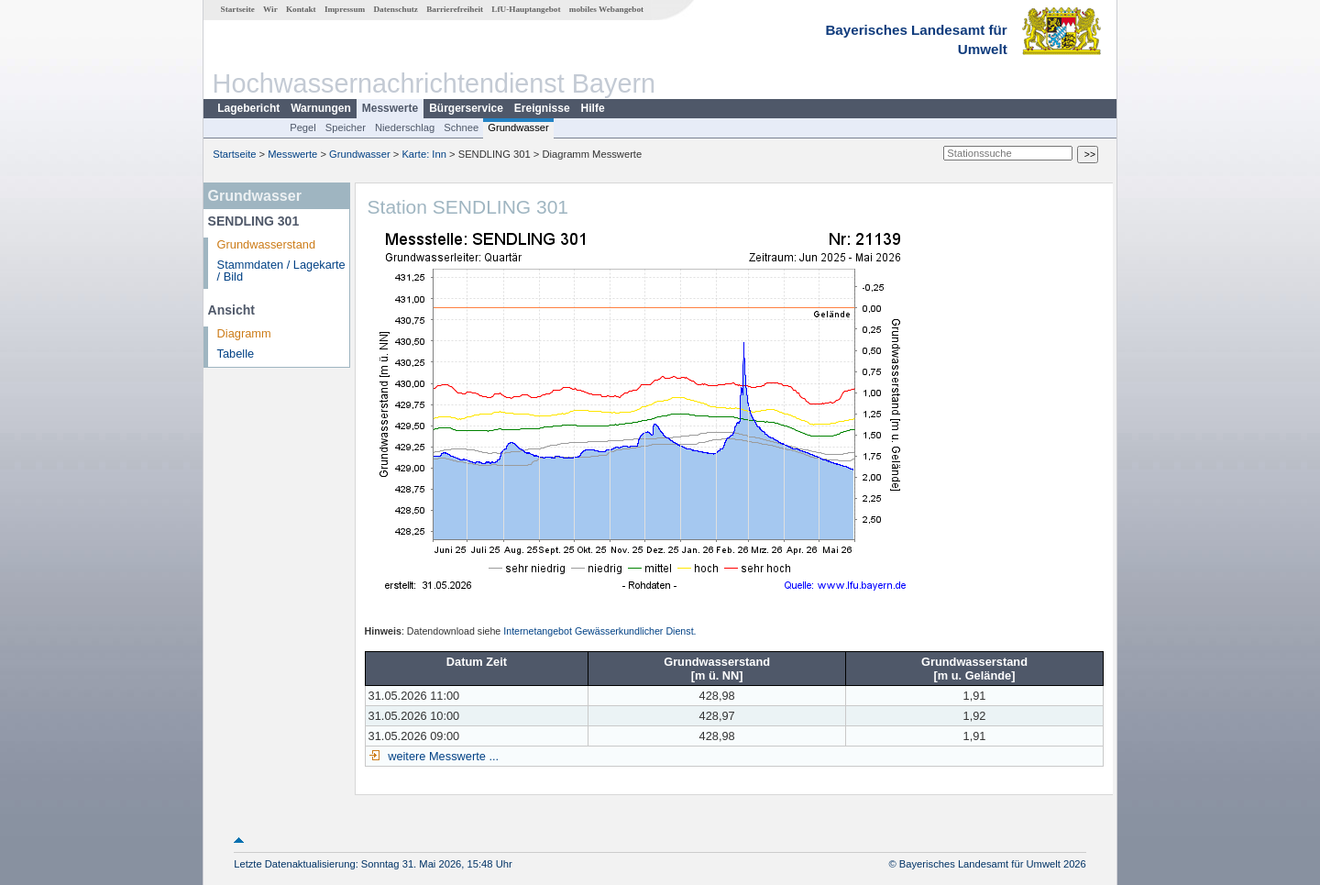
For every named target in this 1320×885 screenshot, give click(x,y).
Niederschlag (404, 127)
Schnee (461, 127)
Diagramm (244, 333)
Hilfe (593, 108)
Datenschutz (395, 9)
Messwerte (390, 108)
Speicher (345, 127)
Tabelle (236, 353)
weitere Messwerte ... (442, 756)
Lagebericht (248, 108)
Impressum (344, 9)
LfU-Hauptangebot (525, 9)
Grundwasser (518, 127)
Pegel (303, 127)
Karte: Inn (424, 154)
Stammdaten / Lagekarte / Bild (281, 270)
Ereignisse (542, 108)
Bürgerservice (466, 108)
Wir (270, 9)
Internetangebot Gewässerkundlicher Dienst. (599, 630)
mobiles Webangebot (606, 9)
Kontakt (301, 9)
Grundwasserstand (266, 244)
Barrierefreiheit (454, 9)
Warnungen (321, 108)
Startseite (238, 9)
